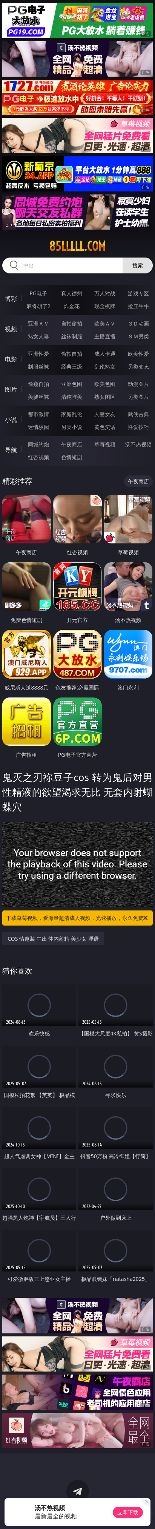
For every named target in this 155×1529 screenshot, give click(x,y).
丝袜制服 (71, 336)
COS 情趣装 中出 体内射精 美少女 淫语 (53, 938)
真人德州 (71, 293)
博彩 (11, 299)
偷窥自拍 (38, 383)
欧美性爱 (138, 353)
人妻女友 (104, 414)
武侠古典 (138, 414)
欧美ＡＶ (104, 323)
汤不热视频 (138, 444)
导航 (11, 450)
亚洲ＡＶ (38, 323)
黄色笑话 (104, 426)
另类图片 (138, 396)
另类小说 (71, 426)
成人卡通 (104, 353)
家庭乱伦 (71, 414)
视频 (11, 329)
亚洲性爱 (38, 353)
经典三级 (71, 366)
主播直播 (104, 336)
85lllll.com (77, 246)
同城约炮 (38, 444)
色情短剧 (71, 457)
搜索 (137, 265)
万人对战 (104, 293)
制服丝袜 (38, 366)
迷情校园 (38, 426)
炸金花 (72, 306)
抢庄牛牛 (138, 306)
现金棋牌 (104, 306)
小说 (11, 419)
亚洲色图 (71, 383)
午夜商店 (71, 444)
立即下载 (127, 1512)
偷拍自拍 (71, 353)
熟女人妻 (38, 336)
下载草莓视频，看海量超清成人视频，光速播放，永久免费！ (77, 918)
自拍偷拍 (71, 323)
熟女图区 (104, 396)
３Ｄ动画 (138, 323)
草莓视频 (104, 444)
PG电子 (38, 293)
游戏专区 (138, 293)
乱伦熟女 (104, 366)
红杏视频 (38, 457)
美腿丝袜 (38, 396)
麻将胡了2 (38, 306)
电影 (11, 359)
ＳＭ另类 (138, 336)
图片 (11, 389)
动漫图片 (138, 383)
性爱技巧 (138, 426)
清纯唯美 (71, 396)
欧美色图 (104, 383)
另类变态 (138, 366)
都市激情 (38, 414)
